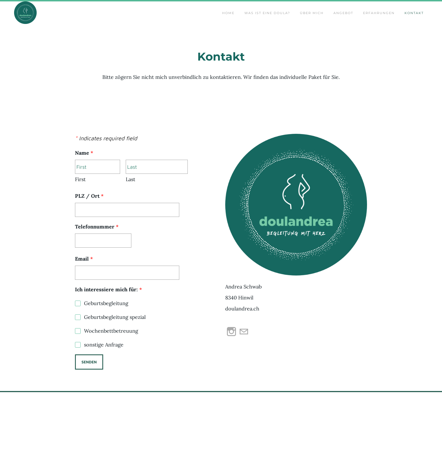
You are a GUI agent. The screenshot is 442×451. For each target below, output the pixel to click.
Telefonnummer (97, 239)
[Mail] (243, 344)
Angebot (343, 19)
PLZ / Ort (89, 209)
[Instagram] (231, 344)
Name (86, 166)
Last (130, 192)
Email (84, 271)
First (80, 192)
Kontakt (414, 19)
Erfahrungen (379, 19)
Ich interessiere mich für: (108, 302)
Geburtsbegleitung (106, 316)
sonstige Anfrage (103, 357)
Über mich (312, 19)
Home (228, 19)
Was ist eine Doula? (267, 19)
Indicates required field (106, 151)
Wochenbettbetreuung (111, 344)
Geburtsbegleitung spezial (115, 330)
